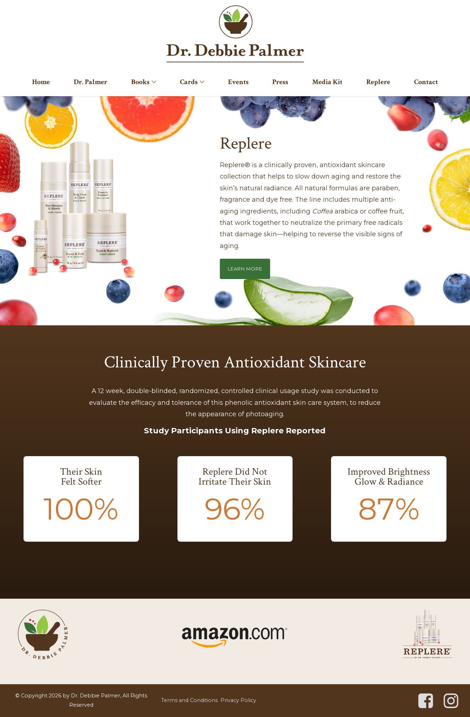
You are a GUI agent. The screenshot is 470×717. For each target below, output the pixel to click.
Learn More (245, 269)
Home (41, 82)
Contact (426, 82)
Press (280, 82)
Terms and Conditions (189, 700)
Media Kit (327, 82)
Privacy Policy (238, 700)
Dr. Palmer (90, 82)
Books (140, 82)
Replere (378, 82)
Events (238, 82)
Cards (189, 82)
